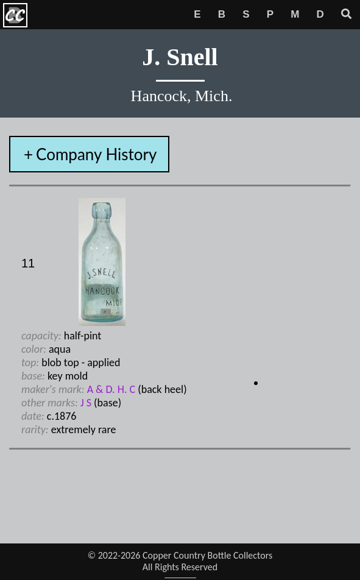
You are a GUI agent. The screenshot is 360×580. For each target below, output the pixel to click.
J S (85, 402)
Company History (96, 154)
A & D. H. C (111, 389)
